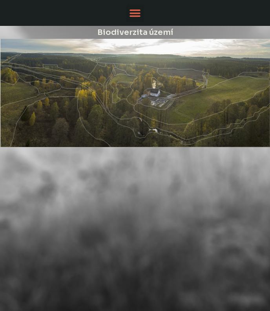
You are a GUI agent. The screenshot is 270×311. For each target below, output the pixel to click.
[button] (135, 13)
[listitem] (201, 100)
